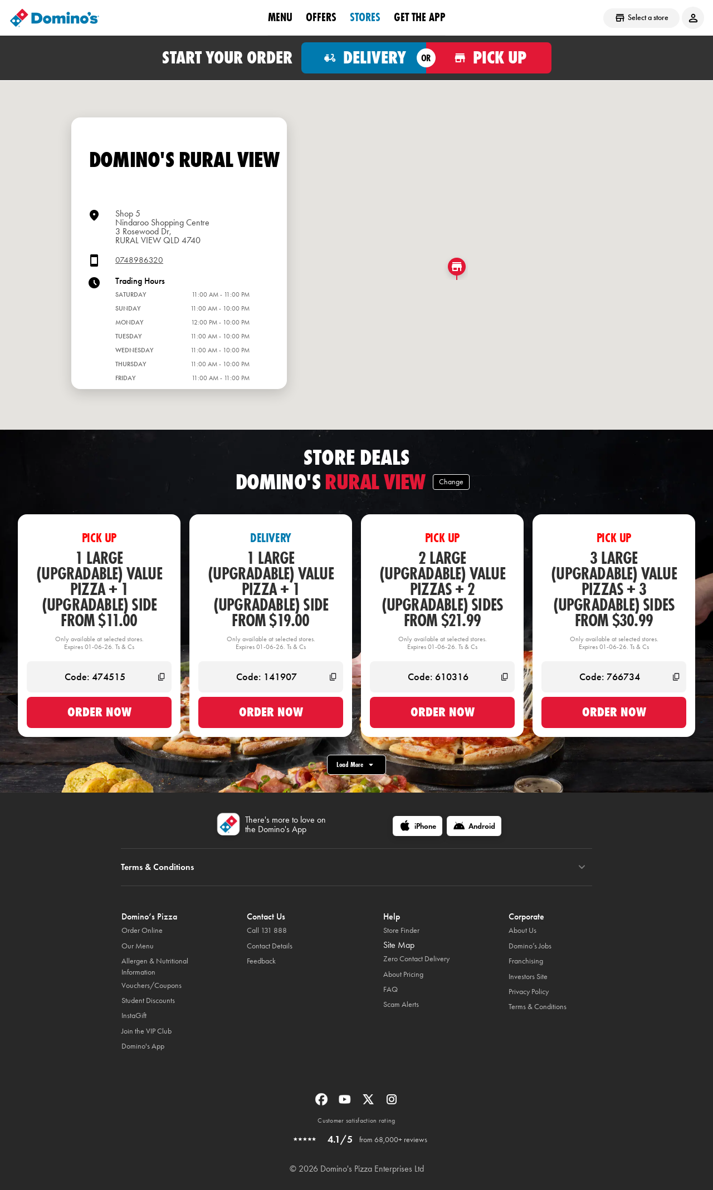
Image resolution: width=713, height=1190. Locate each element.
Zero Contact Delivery (416, 958)
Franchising (526, 961)
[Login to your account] (693, 18)
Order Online (142, 930)
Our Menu (137, 946)
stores (365, 17)
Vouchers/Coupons (151, 985)
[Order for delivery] (364, 57)
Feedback (261, 961)
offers (321, 17)
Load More (356, 764)
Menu (280, 17)
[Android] (474, 826)
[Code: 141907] (270, 676)
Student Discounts (148, 1000)
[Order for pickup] (488, 57)
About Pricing (403, 974)
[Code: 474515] (99, 676)
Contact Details (269, 946)
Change (451, 481)
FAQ (390, 989)
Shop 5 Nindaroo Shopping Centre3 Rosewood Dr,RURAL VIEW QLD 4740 (162, 226)
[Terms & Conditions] (582, 867)
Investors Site (528, 976)
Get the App (420, 17)
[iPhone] (417, 826)
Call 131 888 (267, 930)
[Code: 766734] (613, 676)
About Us (522, 930)
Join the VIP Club (146, 1031)
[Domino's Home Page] (54, 18)
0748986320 (139, 260)
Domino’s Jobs (530, 946)
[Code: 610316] (442, 676)
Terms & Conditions (538, 1006)
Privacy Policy (529, 991)
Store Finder (401, 930)
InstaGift (133, 1015)
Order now (99, 712)
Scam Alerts (401, 1004)
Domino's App (142, 1046)
